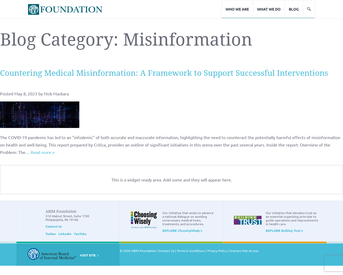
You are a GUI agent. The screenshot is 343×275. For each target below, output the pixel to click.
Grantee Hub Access (243, 251)
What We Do (269, 9)
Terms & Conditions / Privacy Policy (202, 251)
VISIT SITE (89, 255)
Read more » (42, 152)
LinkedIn (64, 234)
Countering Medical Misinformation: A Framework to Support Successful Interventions (164, 73)
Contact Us (53, 226)
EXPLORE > (182, 230)
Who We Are (237, 9)
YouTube (80, 234)
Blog (294, 9)
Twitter (50, 234)
